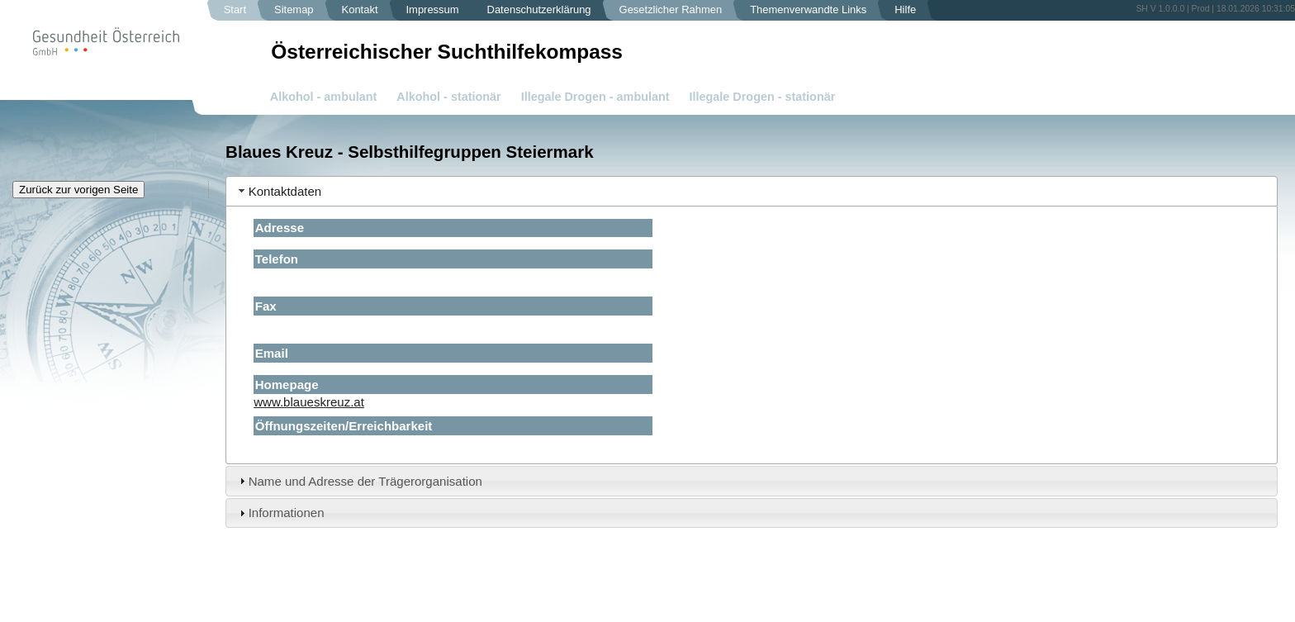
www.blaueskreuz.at (309, 402)
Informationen (287, 513)
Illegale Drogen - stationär (763, 96)
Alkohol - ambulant (323, 96)
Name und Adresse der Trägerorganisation (365, 481)
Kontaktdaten (285, 191)
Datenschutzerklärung (539, 9)
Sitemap (294, 9)
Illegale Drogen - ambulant (595, 96)
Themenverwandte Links (808, 9)
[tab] (751, 191)
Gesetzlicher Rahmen (671, 9)
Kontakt (360, 9)
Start (235, 9)
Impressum (432, 9)
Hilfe (905, 9)
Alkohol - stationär (448, 96)
